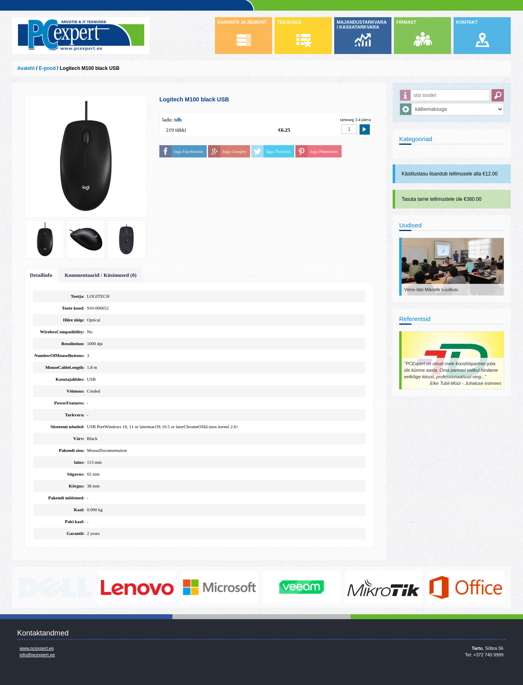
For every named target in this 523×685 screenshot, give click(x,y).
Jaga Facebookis (188, 151)
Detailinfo (41, 275)
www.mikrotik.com (383, 587)
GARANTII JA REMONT (242, 22)
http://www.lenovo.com (137, 587)
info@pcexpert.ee (37, 654)
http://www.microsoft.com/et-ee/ (219, 587)
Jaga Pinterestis (323, 151)
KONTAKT (467, 22)
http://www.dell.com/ (55, 587)
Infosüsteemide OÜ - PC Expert (81, 35)
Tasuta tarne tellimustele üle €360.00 (441, 199)
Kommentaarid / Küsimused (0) (100, 275)
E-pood (47, 68)
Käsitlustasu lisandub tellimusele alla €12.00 (450, 174)
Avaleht (26, 68)
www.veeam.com (301, 587)
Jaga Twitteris (278, 151)
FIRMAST (406, 22)
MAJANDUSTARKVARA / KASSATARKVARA (362, 24)
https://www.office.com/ (466, 587)
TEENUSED (289, 22)
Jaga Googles (234, 151)
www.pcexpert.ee (37, 648)
